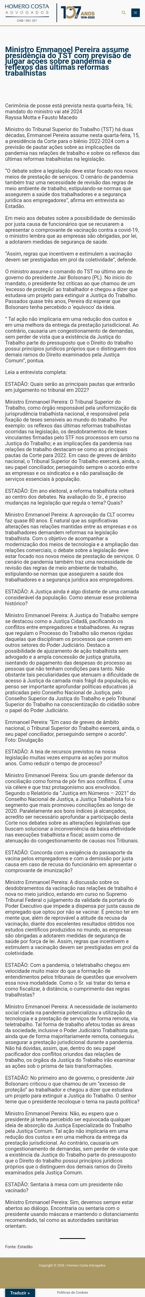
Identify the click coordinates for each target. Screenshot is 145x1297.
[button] (124, 13)
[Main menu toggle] (135, 13)
